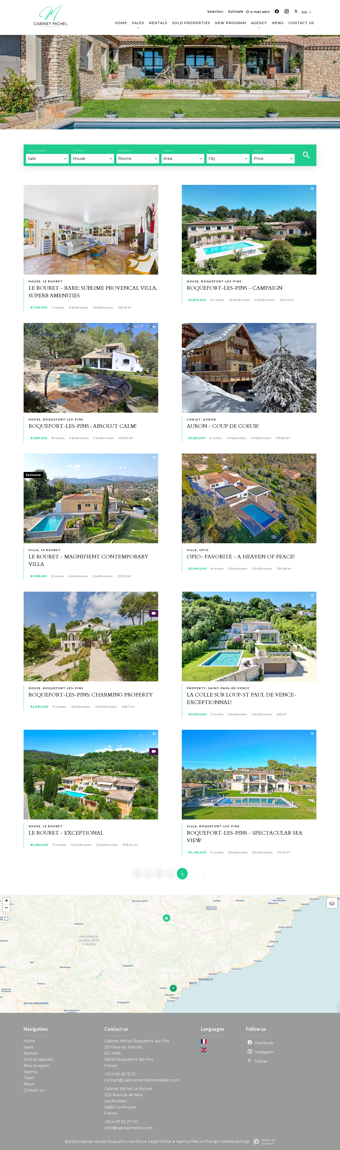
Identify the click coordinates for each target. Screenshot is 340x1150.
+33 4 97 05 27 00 (121, 1122)
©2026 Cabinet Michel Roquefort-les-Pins (104, 1141)
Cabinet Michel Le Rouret (128, 1088)
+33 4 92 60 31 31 (119, 1074)
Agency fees (187, 1141)
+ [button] (6, 901)
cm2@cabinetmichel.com (128, 1128)
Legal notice (159, 1141)
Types (79, 150)
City (213, 150)
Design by (263, 1141)
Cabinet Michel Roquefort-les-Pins (136, 1041)
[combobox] (47, 158)
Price (259, 150)
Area (168, 150)
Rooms (125, 150)
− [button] (6, 908)
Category (37, 150)
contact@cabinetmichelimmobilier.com (141, 1080)
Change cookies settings (226, 1141)
